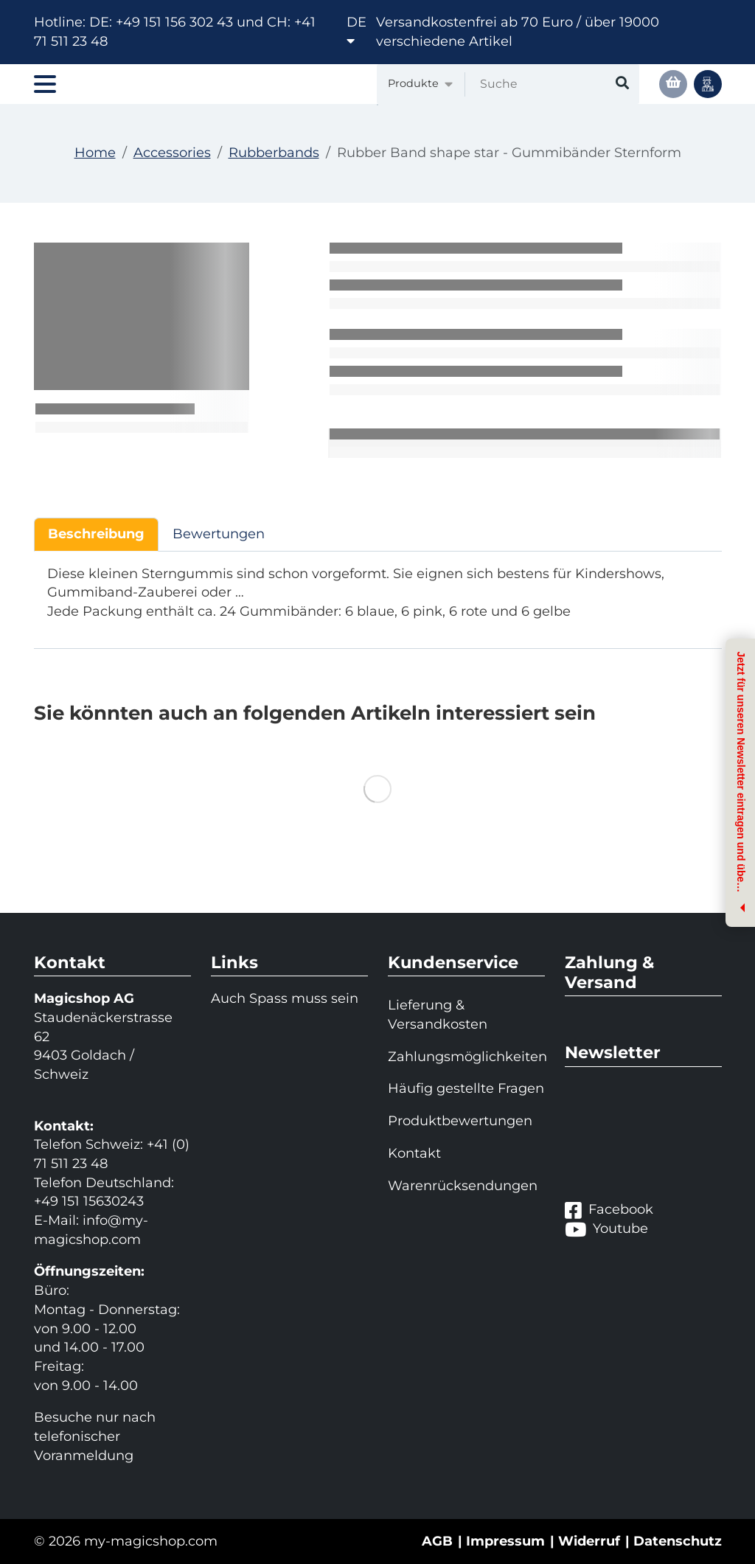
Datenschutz (677, 1541)
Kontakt (414, 1153)
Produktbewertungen (460, 1121)
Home (95, 153)
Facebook (609, 1210)
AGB (437, 1541)
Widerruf (589, 1541)
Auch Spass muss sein (284, 998)
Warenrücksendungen (462, 1186)
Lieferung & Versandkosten (437, 1014)
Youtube (606, 1229)
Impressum (505, 1541)
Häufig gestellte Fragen (466, 1088)
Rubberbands (274, 153)
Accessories (172, 153)
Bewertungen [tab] (219, 534)
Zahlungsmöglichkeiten (466, 1057)
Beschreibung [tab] (96, 534)
